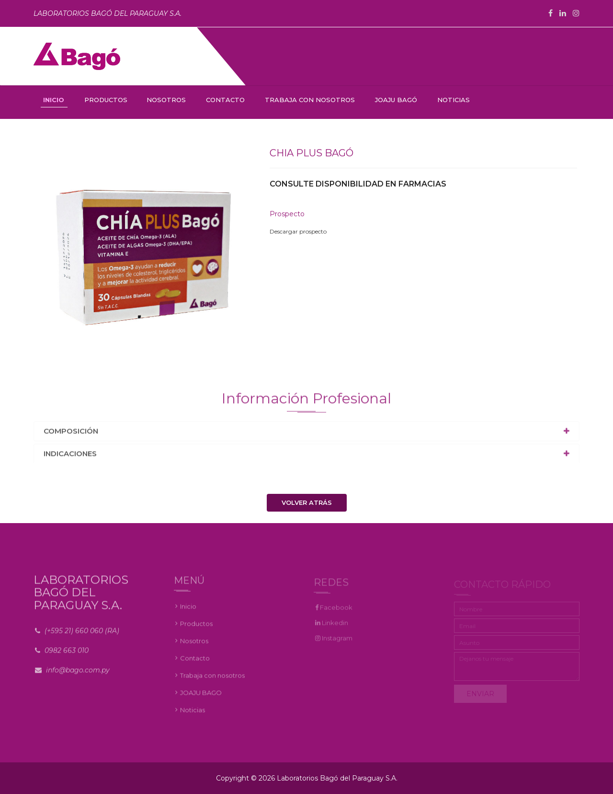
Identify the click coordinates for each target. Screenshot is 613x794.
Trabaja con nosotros (212, 680)
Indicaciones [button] (70, 456)
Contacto (195, 662)
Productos (196, 628)
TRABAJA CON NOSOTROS (310, 100)
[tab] (306, 434)
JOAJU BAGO (201, 697)
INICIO (53, 100)
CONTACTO (225, 100)
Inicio (188, 611)
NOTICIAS (453, 100)
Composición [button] (71, 433)
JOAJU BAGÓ (396, 100)
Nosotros (194, 645)
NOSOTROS (166, 100)
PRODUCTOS (105, 100)
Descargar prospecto (298, 231)
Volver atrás (307, 502)
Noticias (192, 714)
